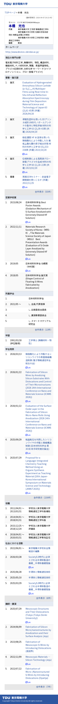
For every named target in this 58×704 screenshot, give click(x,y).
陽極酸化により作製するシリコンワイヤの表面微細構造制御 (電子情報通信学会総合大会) (39, 358)
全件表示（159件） (43, 497)
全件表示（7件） (44, 686)
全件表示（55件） (44, 191)
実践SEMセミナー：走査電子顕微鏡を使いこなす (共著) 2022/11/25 (36, 179)
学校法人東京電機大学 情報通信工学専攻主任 (39, 536)
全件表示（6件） (44, 598)
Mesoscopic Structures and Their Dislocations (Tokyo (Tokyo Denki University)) (37, 613)
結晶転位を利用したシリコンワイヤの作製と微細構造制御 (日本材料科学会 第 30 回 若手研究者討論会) (39, 444)
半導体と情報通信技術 (39, 571)
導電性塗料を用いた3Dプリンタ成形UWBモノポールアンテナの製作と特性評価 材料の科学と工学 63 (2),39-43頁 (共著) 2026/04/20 (36, 125)
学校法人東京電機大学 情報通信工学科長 (39, 518)
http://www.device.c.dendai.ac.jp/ (22, 51)
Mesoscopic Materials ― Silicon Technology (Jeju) (39, 658)
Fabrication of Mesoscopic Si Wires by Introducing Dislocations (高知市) (38, 646)
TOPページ (10, 12)
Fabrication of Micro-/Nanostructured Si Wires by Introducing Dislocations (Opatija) (37, 673)
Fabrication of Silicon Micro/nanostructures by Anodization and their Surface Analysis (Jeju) (38, 631)
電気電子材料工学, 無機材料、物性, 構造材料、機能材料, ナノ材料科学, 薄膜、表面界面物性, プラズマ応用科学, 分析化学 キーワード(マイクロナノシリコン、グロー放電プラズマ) (28, 67)
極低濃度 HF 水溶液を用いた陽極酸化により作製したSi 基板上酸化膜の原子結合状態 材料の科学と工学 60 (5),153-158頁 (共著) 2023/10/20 (36, 143)
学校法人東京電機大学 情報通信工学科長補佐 (39, 510)
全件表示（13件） (44, 329)
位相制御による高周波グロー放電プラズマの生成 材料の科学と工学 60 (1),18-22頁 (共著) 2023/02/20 (36, 163)
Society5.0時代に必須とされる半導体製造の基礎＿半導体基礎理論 (39, 560)
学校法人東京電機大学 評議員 (39, 527)
